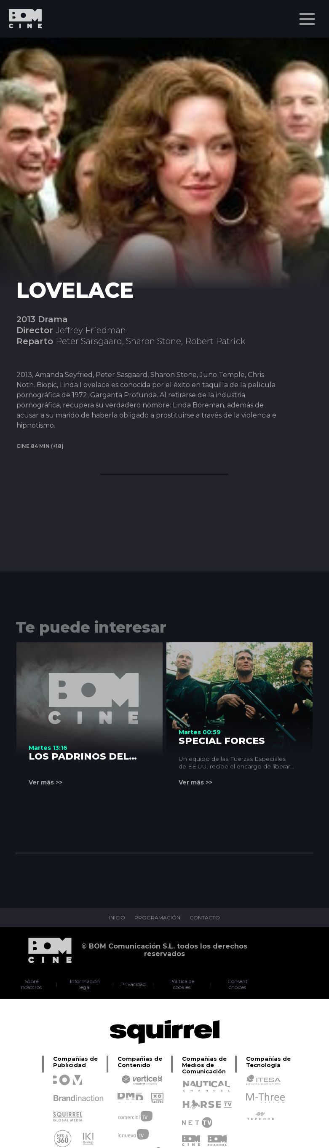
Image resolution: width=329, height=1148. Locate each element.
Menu (308, 15)
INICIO (117, 918)
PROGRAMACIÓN (157, 918)
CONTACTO (205, 918)
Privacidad (133, 984)
